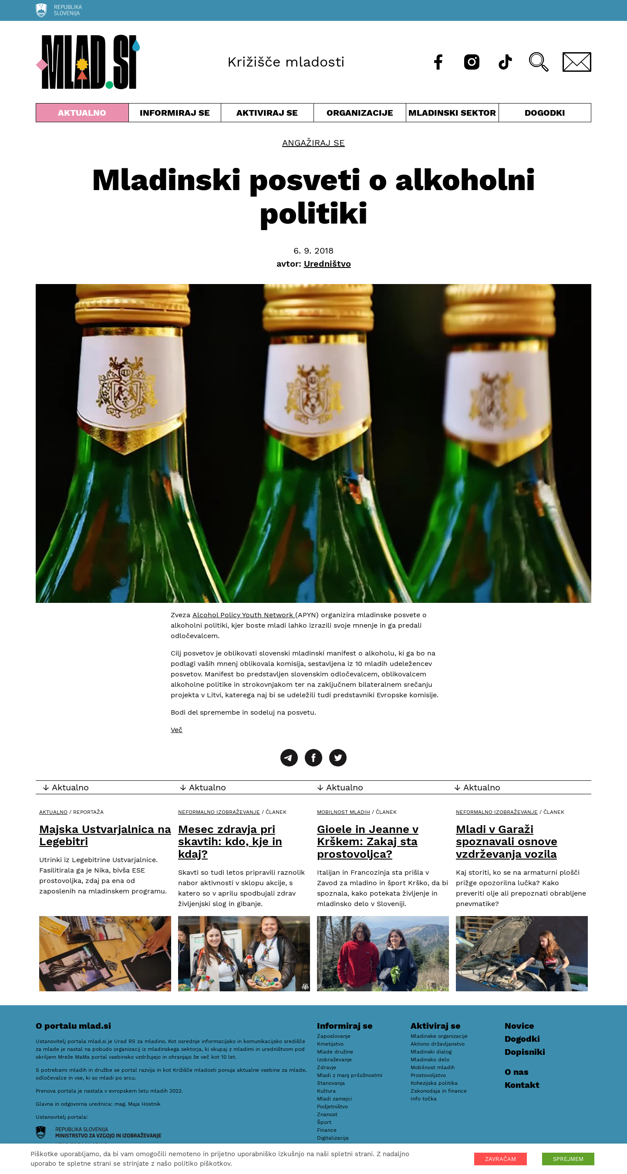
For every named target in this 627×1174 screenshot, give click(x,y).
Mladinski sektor (452, 114)
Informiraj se (175, 114)
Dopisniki (525, 1052)
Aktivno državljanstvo (438, 1044)
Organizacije (360, 114)
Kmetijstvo (330, 1044)
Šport (324, 1122)
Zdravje (326, 1067)
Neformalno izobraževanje (219, 812)
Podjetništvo (332, 1107)
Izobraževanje (334, 1060)
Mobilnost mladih (343, 812)
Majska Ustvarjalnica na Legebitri (105, 835)
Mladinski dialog (431, 1052)
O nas (517, 1072)
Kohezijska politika (434, 1083)
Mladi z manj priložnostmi (349, 1075)
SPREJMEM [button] (568, 1159)
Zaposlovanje (334, 1036)
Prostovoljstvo (428, 1075)
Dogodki (545, 112)
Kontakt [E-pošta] (522, 1085)
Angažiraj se (313, 142)
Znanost (327, 1114)
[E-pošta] (577, 62)
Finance (327, 1130)
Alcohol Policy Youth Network (243, 615)
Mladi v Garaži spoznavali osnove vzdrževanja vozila (506, 841)
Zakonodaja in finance (439, 1091)
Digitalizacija (333, 1138)
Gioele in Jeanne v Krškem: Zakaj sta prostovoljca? (367, 841)
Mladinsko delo (430, 1060)
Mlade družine (335, 1052)
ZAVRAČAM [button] (500, 1159)
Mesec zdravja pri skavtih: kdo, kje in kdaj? (230, 841)
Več (176, 730)
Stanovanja (331, 1083)
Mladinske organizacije (439, 1036)
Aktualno (82, 114)
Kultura (326, 1091)
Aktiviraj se (267, 114)
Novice (519, 1025)
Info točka (424, 1099)
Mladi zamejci (334, 1099)
